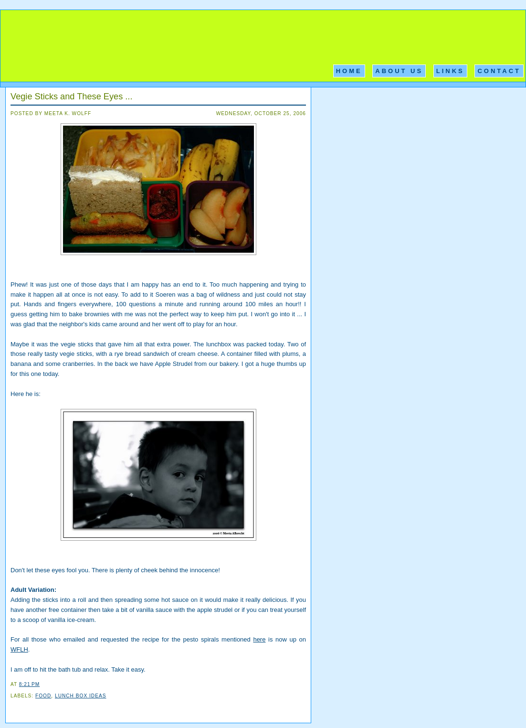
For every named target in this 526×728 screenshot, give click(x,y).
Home (349, 71)
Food (43, 695)
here (259, 639)
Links (450, 71)
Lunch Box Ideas (80, 695)
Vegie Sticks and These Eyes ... (71, 96)
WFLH (19, 649)
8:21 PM (29, 684)
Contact (499, 71)
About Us (399, 71)
